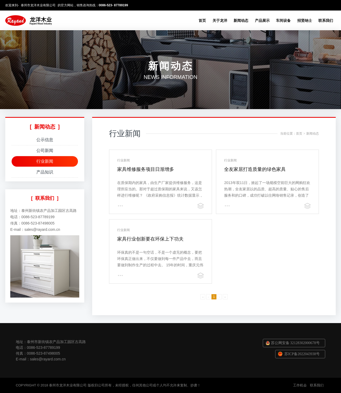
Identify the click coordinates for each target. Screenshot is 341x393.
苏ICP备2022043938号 (302, 354)
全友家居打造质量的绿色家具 (255, 169)
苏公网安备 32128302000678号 (295, 343)
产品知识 (44, 172)
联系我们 (325, 20)
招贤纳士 (304, 20)
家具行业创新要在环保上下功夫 (150, 239)
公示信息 (44, 139)
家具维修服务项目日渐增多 (145, 169)
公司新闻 (44, 150)
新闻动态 (241, 20)
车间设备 (283, 20)
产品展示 (262, 20)
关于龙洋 (219, 20)
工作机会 (300, 385)
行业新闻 (44, 161)
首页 (202, 20)
